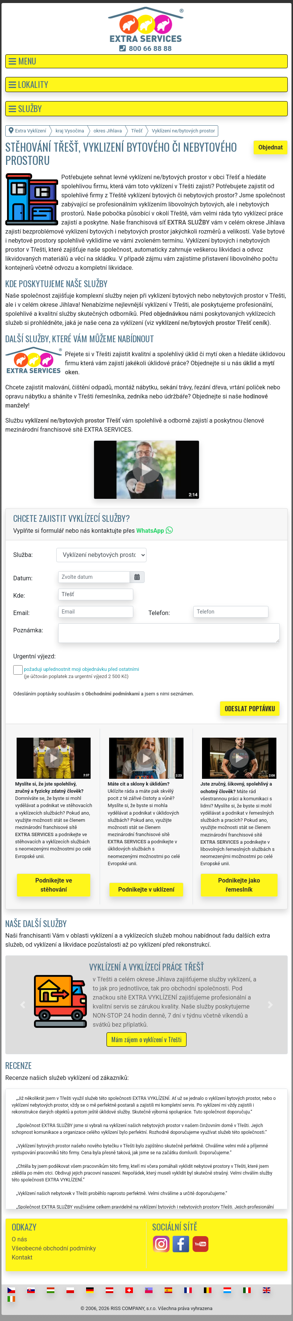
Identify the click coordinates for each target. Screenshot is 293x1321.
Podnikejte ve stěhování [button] (53, 885)
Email (20, 613)
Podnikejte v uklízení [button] (146, 889)
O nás (19, 1239)
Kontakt (22, 1257)
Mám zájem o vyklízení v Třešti (146, 1039)
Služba (22, 554)
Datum (22, 578)
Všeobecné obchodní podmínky (54, 1248)
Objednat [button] (270, 147)
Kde (18, 595)
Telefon (158, 613)
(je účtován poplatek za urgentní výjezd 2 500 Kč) (76, 676)
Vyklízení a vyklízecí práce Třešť (146, 966)
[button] (146, 61)
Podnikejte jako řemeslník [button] (239, 885)
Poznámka (27, 630)
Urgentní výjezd (33, 656)
